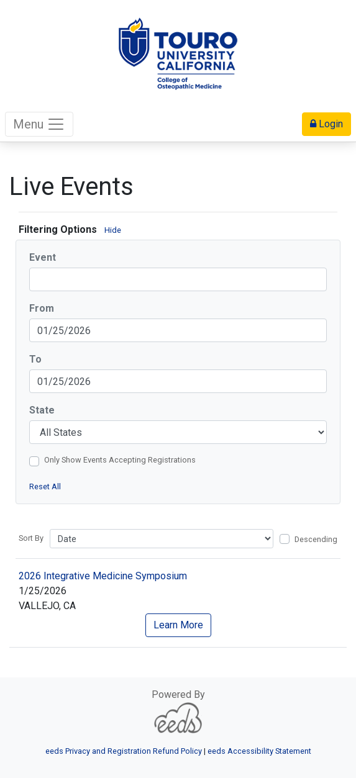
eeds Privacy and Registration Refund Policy (123, 751)
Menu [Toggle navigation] (39, 124)
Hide (112, 230)
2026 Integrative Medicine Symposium (103, 576)
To (35, 359)
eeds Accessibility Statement (259, 751)
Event (42, 257)
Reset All (45, 486)
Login (326, 124)
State (42, 410)
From (41, 308)
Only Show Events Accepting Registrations (120, 459)
